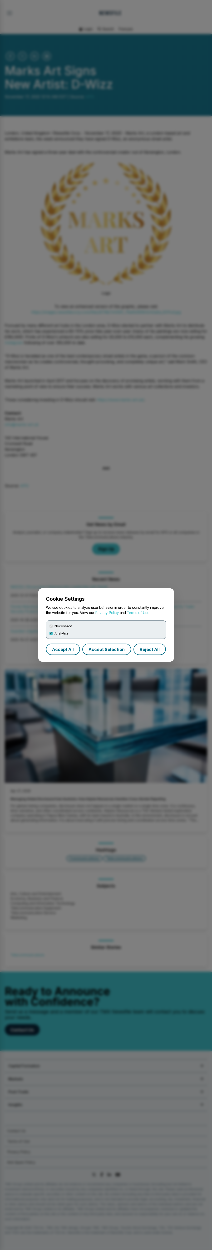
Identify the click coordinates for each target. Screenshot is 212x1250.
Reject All (150, 649)
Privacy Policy (107, 612)
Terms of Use (138, 612)
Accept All (63, 649)
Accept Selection (107, 649)
